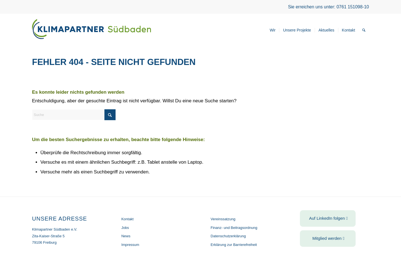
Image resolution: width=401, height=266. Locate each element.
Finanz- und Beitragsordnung (234, 228)
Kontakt (127, 219)
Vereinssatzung (223, 219)
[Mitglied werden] (328, 238)
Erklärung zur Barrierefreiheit (234, 245)
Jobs (125, 228)
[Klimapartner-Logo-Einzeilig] (91, 30)
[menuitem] (272, 30)
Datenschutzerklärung (228, 236)
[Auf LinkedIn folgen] (328, 218)
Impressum (130, 245)
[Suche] (364, 30)
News (126, 236)
